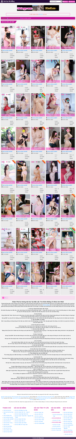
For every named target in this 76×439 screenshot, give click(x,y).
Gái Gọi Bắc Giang (68, 417)
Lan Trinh (53, 216)
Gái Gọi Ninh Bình (68, 423)
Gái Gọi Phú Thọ (68, 432)
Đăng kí (65, 1)
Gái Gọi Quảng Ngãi (39, 423)
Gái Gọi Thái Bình (68, 416)
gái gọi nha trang (16, 398)
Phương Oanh (53, 115)
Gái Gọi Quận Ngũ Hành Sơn (21, 414)
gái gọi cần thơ (11, 396)
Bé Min (38, 115)
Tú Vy (23, 81)
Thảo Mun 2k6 (67, 283)
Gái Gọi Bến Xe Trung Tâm (21, 424)
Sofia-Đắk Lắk (8, 182)
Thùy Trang (8, 81)
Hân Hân (23, 148)
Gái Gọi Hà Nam (67, 419)
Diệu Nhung (8, 250)
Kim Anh (38, 283)
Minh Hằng (8, 283)
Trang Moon (8, 47)
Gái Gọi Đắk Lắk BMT (8, 22)
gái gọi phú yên (39, 398)
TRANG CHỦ (4, 18)
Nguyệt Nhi (67, 47)
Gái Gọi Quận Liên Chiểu (20, 422)
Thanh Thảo (23, 283)
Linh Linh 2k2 (38, 182)
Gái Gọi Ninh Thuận (39, 417)
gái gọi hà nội (42, 399)
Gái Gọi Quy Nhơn (8, 426)
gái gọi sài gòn (4, 396)
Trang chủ (7, 408)
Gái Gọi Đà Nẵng (20, 408)
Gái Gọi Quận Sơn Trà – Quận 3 (22, 412)
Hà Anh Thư (52, 47)
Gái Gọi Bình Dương (8, 417)
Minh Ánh (23, 47)
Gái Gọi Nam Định (68, 414)
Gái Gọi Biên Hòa (8, 415)
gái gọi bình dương (42, 396)
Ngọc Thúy (53, 81)
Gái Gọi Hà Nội (56, 412)
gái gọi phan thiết (50, 396)
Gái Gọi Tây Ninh (39, 421)
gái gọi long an (18, 396)
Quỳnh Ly (53, 250)
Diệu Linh (23, 250)
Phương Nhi (38, 148)
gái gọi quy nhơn (47, 398)
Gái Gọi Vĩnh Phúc (68, 430)
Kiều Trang (38, 250)
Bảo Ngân (8, 216)
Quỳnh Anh (68, 148)
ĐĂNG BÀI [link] (40, 14)
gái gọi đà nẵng (69, 398)
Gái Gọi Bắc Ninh (56, 422)
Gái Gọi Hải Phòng (68, 412)
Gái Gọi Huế (6, 424)
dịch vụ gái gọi (46, 304)
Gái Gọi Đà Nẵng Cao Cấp (21, 410)
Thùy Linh (23, 115)
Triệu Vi (52, 182)
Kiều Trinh (38, 216)
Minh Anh (68, 216)
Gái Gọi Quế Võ (56, 426)
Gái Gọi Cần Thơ (39, 414)
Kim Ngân (38, 81)
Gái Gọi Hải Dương (56, 428)
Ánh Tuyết (68, 115)
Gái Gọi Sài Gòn (7, 410)
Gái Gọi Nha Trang (8, 430)
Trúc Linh (68, 81)
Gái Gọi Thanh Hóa (56, 430)
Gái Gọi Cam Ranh (8, 431)
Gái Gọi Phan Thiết (39, 419)
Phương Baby (23, 216)
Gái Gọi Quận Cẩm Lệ (20, 421)
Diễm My (53, 148)
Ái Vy (67, 182)
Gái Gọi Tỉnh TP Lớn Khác (14, 18)
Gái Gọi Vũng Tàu (39, 412)
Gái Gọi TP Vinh (57, 420)
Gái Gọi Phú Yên (7, 428)
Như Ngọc (8, 115)
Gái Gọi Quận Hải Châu (20, 419)
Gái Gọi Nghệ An (56, 418)
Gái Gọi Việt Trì (68, 434)
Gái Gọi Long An (39, 416)
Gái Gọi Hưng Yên (68, 421)
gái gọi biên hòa (25, 396)
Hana (8, 148)
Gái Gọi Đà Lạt (7, 421)
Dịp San (53, 283)
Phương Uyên (23, 182)
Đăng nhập (72, 1)
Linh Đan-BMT (67, 250)
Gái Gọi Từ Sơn (56, 424)
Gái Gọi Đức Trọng (8, 422)
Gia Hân (38, 47)
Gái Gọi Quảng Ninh (68, 425)
